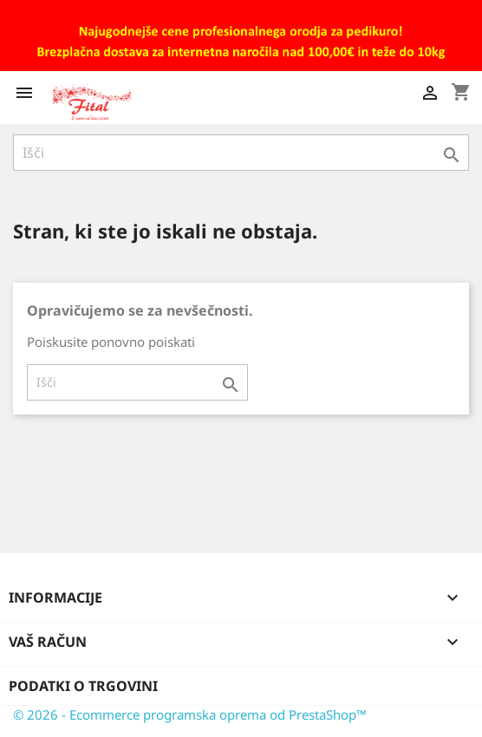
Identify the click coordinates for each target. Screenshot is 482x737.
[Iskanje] (241, 152)
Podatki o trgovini (83, 685)
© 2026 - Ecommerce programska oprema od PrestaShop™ (190, 714)
